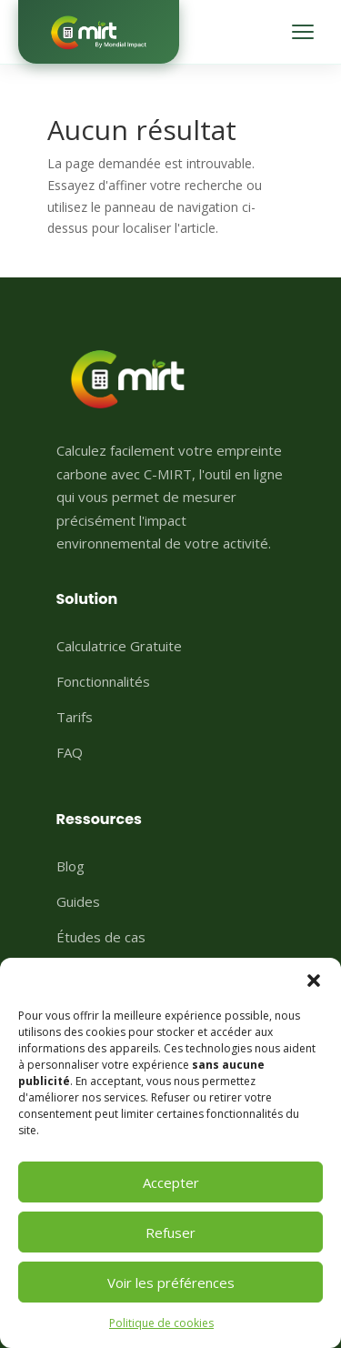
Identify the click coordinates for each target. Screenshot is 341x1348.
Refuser (170, 1232)
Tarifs (74, 717)
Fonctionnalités (103, 681)
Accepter (171, 1182)
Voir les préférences (171, 1282)
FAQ (69, 752)
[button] (314, 980)
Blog (70, 866)
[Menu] (303, 31)
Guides (78, 901)
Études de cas (100, 937)
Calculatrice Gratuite (119, 646)
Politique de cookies (161, 1323)
